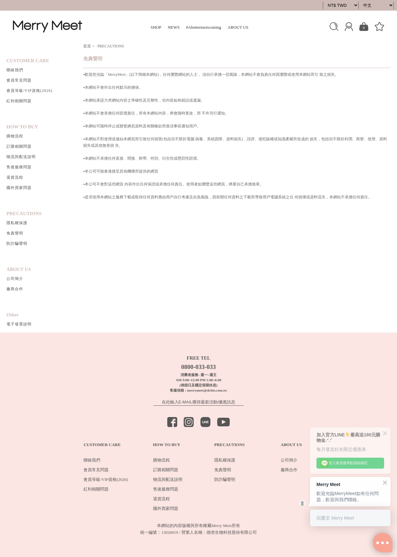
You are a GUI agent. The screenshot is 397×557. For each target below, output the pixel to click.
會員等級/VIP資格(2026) (29, 91)
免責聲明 (14, 233)
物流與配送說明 (21, 157)
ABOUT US (238, 27)
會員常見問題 (19, 80)
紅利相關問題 (19, 101)
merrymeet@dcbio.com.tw (207, 390)
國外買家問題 (19, 188)
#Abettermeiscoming (203, 27)
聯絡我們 (14, 70)
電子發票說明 (19, 324)
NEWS (173, 27)
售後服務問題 (19, 167)
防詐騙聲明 (16, 243)
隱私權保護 (16, 223)
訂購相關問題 (19, 146)
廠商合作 (14, 289)
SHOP (155, 27)
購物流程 (14, 136)
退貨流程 (14, 177)
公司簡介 (14, 279)
